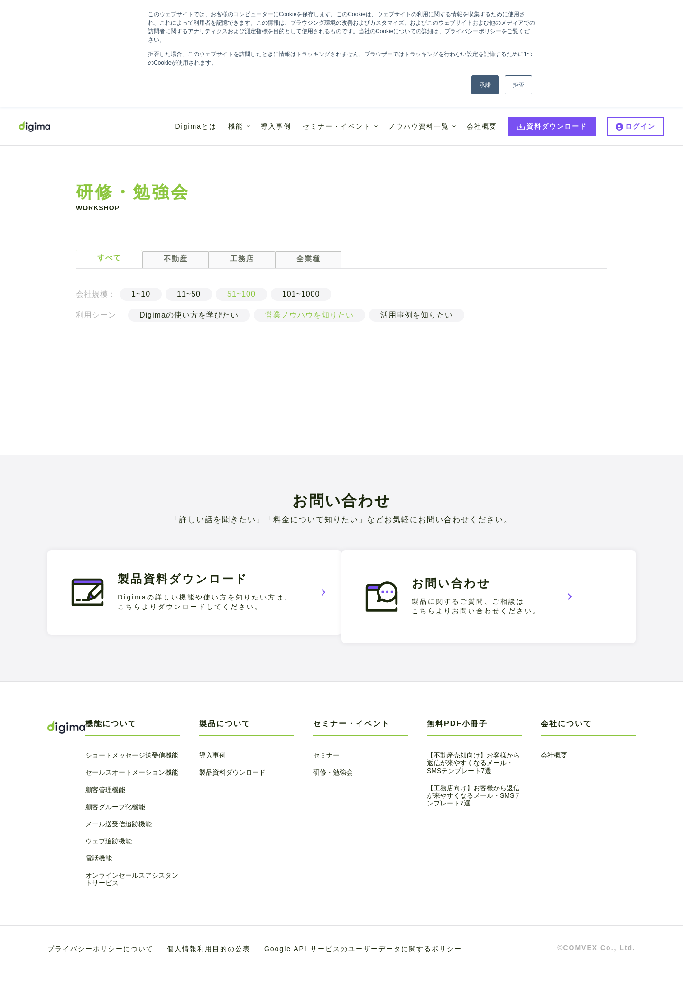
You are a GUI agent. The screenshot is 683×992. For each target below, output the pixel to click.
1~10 (140, 299)
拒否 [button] (518, 85)
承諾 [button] (485, 85)
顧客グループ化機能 (115, 826)
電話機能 (98, 878)
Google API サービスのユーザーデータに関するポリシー (363, 968)
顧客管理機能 (105, 809)
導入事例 (276, 126)
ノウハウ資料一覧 (418, 126)
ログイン (640, 126)
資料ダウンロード (556, 126)
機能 (235, 126)
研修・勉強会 (333, 792)
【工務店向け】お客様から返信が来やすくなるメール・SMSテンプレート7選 (474, 815)
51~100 (241, 299)
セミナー (326, 775)
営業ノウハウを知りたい (309, 320)
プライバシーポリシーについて (100, 968)
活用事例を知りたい (416, 320)
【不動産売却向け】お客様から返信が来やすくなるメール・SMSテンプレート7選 (473, 782)
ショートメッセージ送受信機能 (131, 775)
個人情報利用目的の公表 (208, 968)
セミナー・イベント (337, 126)
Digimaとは (196, 126)
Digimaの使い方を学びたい (189, 320)
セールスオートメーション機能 (131, 792)
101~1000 (301, 299)
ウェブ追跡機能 (108, 860)
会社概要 (482, 126)
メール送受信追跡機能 (118, 843)
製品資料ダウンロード (232, 792)
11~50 (189, 299)
